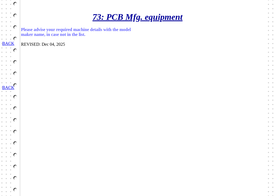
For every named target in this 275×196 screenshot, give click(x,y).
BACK (8, 43)
